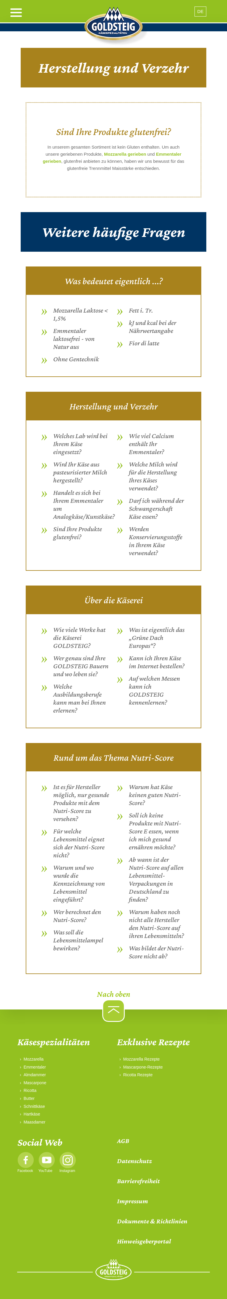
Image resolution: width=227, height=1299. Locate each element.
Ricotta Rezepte (138, 1074)
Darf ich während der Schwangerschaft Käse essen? (156, 508)
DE (200, 11)
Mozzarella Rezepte (141, 1059)
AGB (123, 1140)
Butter (29, 1098)
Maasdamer (35, 1122)
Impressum (132, 1201)
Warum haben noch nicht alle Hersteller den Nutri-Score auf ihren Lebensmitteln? (156, 923)
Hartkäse (32, 1114)
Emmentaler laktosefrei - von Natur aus (74, 338)
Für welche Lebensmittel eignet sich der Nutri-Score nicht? (79, 843)
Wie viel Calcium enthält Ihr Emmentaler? (151, 444)
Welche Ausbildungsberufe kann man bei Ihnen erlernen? (79, 698)
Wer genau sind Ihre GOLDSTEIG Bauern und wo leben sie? (80, 666)
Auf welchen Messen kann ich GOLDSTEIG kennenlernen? (154, 690)
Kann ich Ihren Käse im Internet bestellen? (156, 662)
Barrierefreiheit (138, 1181)
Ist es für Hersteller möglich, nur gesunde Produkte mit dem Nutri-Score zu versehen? (81, 802)
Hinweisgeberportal (144, 1241)
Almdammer (35, 1074)
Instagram (67, 1171)
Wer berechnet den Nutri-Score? (77, 916)
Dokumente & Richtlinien (152, 1221)
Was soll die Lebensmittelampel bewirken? (78, 940)
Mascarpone (35, 1082)
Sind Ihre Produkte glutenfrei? (77, 533)
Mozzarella (34, 1059)
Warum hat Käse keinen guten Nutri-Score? (155, 795)
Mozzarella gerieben (125, 154)
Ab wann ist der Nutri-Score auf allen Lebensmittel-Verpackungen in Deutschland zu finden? (156, 879)
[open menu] (16, 12)
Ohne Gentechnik (76, 359)
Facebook (25, 1171)
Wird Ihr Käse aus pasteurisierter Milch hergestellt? (80, 472)
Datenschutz (134, 1161)
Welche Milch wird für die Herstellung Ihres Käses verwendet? (153, 476)
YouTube (45, 1171)
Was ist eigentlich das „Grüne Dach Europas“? (156, 637)
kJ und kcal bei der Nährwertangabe (152, 326)
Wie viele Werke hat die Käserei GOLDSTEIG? (79, 637)
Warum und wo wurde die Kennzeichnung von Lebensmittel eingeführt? (79, 883)
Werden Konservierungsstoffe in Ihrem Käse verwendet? (155, 541)
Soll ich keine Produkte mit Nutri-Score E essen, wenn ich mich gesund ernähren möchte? (155, 831)
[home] (113, 26)
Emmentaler (35, 1067)
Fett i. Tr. (141, 310)
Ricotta (30, 1090)
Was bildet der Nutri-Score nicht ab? (156, 952)
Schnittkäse (34, 1106)
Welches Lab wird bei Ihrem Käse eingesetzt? (80, 444)
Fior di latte (144, 343)
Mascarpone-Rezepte (143, 1067)
